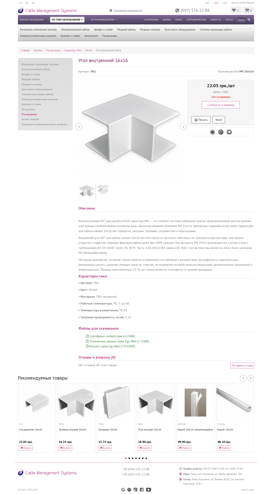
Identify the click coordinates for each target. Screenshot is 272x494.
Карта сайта (247, 489)
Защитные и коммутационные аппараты (44, 124)
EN (33, 2)
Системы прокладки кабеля (216, 29)
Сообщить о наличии (220, 105)
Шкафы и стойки (103, 29)
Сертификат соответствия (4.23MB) (112, 336)
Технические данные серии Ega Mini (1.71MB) (119, 341)
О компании (151, 19)
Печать (201, 120)
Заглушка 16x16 (107, 429)
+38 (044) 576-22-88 (136, 469)
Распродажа (110, 35)
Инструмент (91, 35)
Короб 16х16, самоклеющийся (195, 429)
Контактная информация (128, 10)
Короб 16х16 (225, 429)
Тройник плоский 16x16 (72, 429)
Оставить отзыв (242, 365)
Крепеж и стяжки (70, 35)
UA (20, 2)
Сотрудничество (196, 19)
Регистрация (247, 2)
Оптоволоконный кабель (75, 29)
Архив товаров (30, 119)
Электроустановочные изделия (38, 35)
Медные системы (150, 29)
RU (27, 2)
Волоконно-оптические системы (38, 29)
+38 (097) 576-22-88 (136, 474)
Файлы (167, 19)
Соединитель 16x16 (30, 429)
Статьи (229, 19)
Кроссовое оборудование (180, 29)
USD (225, 2)
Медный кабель (126, 29)
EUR (206, 2)
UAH (215, 2)
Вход (235, 2)
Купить (25, 448)
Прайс (178, 19)
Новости (215, 19)
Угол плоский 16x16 (149, 429)
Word (219, 120)
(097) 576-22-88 (195, 10)
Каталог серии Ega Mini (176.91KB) (112, 346)
